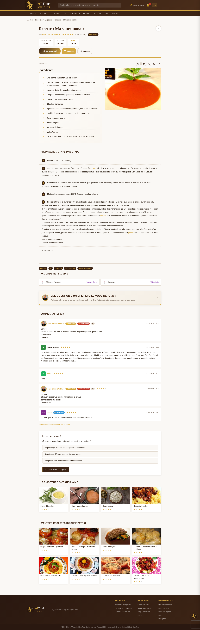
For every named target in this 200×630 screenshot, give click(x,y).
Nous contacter (164, 608)
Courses (69, 51)
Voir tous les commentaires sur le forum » (55, 425)
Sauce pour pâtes (85, 268)
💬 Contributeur (59, 412)
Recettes (44, 13)
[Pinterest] (143, 64)
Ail (50, 268)
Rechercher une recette (123, 608)
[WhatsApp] (154, 64)
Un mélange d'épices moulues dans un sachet (63, 454)
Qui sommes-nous (165, 605)
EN (154, 5)
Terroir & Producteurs (145, 608)
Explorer (97, 13)
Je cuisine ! (49, 51)
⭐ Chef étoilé (70, 323)
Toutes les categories (123, 605)
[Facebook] (138, 64)
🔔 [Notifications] (148, 4)
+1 (93, 323)
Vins (64, 13)
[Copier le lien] (159, 64)
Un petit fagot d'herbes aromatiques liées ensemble (65, 448)
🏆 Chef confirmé (83, 323)
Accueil (32, 13)
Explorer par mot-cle (122, 612)
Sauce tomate (70, 268)
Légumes (48, 20)
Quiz (107, 13)
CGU (160, 615)
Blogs (115, 13)
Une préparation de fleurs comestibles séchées (63, 461)
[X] (149, 64)
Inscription (162, 619)
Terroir (55, 13)
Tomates (57, 20)
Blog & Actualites (144, 612)
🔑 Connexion (137, 5)
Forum (86, 13)
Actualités (75, 13)
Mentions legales (164, 612)
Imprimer (85, 51)
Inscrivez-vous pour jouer (56, 469)
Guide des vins (143, 605)
